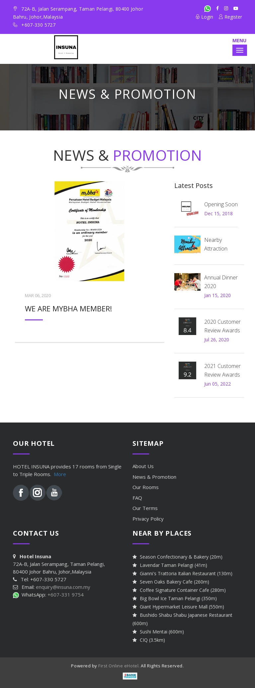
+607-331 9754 (65, 594)
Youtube (54, 493)
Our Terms (145, 508)
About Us (143, 466)
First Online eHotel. (118, 666)
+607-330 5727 (38, 25)
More (60, 474)
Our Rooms (145, 487)
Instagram (37, 493)
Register (230, 17)
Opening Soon (221, 204)
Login (204, 17)
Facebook (21, 493)
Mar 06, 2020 (38, 295)
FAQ (137, 497)
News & (154, 476)
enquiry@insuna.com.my (63, 587)
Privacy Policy (148, 518)
